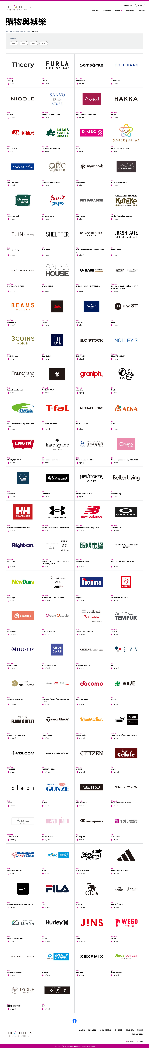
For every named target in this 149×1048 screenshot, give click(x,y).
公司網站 (140, 1041)
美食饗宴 (95, 10)
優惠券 (118, 10)
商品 (23, 43)
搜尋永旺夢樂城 (127, 5)
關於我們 (141, 10)
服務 (33, 43)
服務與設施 (130, 10)
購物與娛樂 (107, 10)
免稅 (43, 43)
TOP (7, 31)
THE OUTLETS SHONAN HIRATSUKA (20, 31)
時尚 (13, 43)
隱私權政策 (129, 1041)
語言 (140, 5)
